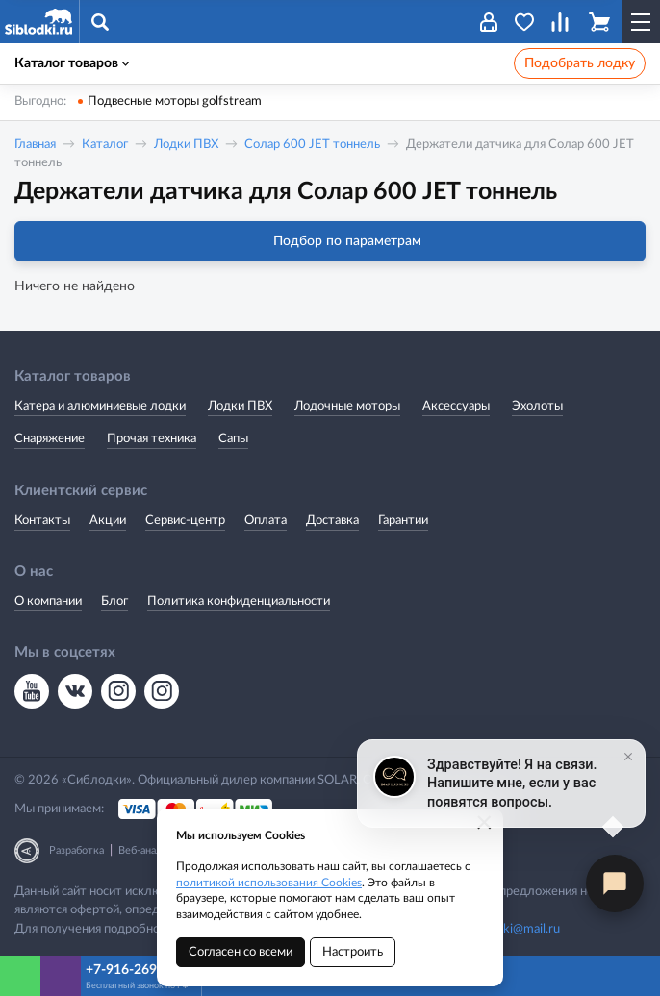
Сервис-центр (185, 520)
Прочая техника (151, 439)
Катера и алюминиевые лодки (100, 406)
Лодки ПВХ (186, 144)
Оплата (265, 520)
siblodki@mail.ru (515, 929)
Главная (35, 144)
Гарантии (403, 520)
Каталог (105, 144)
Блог (114, 601)
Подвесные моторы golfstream (175, 101)
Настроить (352, 952)
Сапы (233, 439)
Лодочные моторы (347, 406)
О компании (48, 601)
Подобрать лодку (579, 63)
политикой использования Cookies (269, 882)
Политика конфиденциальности (238, 601)
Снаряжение (49, 439)
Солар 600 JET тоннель (312, 144)
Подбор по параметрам (330, 241)
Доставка (332, 520)
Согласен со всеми (240, 952)
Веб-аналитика (154, 850)
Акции (107, 520)
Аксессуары (456, 406)
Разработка (76, 850)
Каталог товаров (71, 63)
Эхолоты (537, 406)
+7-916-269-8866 (139, 970)
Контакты (42, 520)
